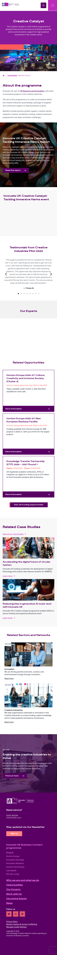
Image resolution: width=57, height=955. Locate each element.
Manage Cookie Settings (16, 927)
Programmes (12, 75)
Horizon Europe (12, 856)
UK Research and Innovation (32, 91)
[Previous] (6, 274)
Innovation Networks (15, 863)
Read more (9, 678)
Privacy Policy (12, 921)
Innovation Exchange (15, 860)
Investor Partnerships (15, 867)
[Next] (50, 274)
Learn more (7, 576)
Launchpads (11, 870)
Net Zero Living (12, 874)
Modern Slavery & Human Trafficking (21, 924)
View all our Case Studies (13, 534)
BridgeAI (10, 852)
